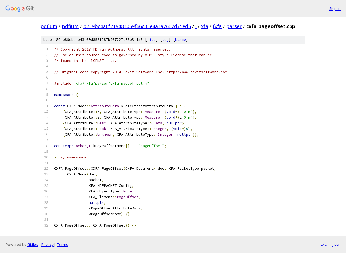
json (336, 244)
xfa (204, 26)
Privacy (47, 244)
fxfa (217, 26)
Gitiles (32, 244)
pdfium (49, 26)
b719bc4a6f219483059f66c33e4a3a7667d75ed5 (137, 26)
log (165, 39)
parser (234, 26)
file (151, 39)
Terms (62, 244)
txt (323, 244)
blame (180, 39)
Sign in (335, 8)
